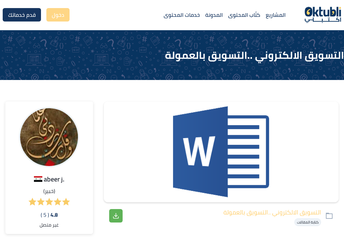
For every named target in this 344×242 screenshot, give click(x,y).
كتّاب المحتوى (244, 15)
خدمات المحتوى (182, 15)
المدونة (214, 15)
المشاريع (276, 15)
